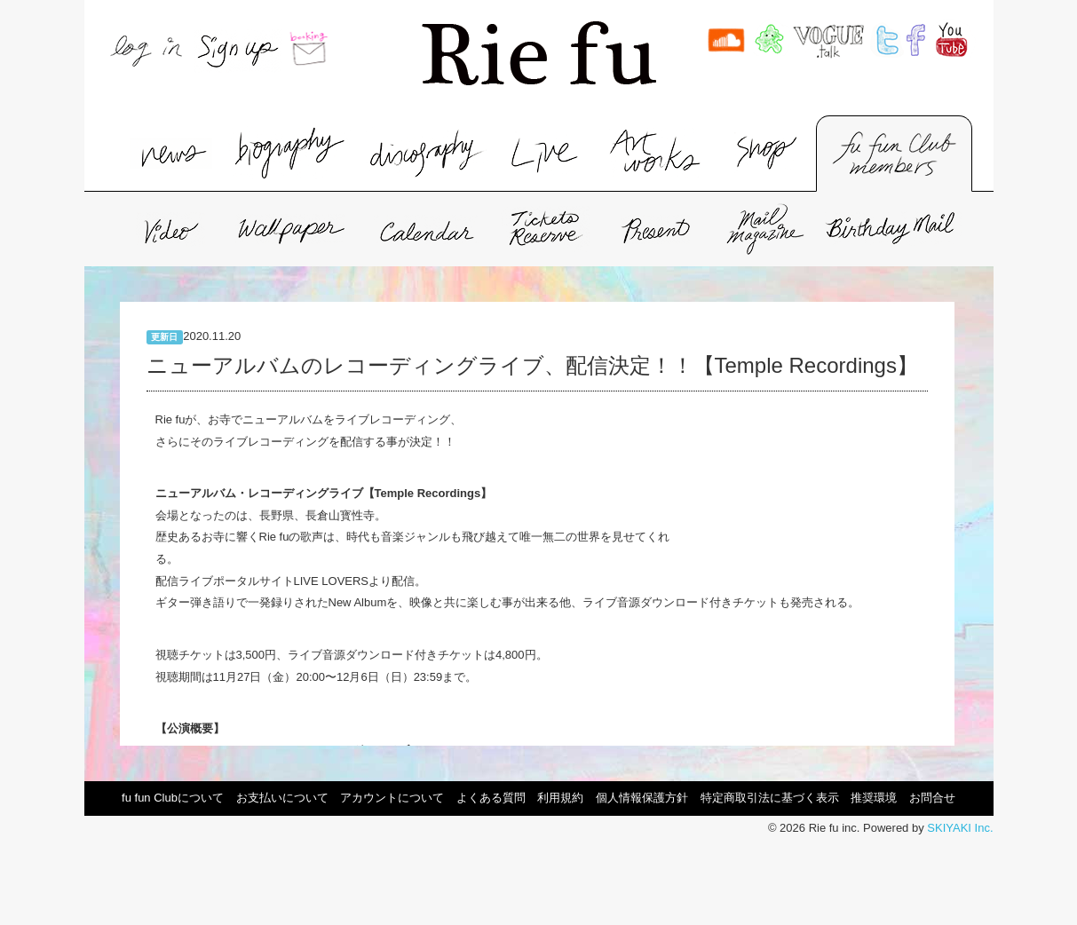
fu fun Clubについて (173, 797)
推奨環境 (874, 797)
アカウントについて (392, 797)
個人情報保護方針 (642, 797)
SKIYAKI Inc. (960, 827)
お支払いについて (282, 797)
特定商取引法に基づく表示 (770, 797)
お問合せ (932, 797)
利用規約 (560, 797)
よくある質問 (491, 797)
